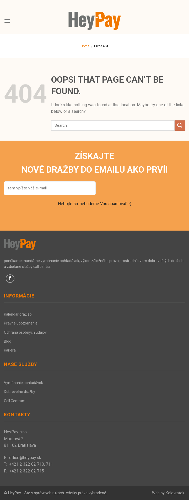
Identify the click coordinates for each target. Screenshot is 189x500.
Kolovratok (175, 493)
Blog (7, 341)
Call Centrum (14, 401)
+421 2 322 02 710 (26, 464)
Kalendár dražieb (18, 314)
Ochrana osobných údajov (25, 332)
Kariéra (10, 350)
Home (85, 46)
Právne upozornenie (20, 323)
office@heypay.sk (25, 457)
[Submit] (180, 125)
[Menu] (7, 20)
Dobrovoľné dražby (19, 392)
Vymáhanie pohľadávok (23, 383)
